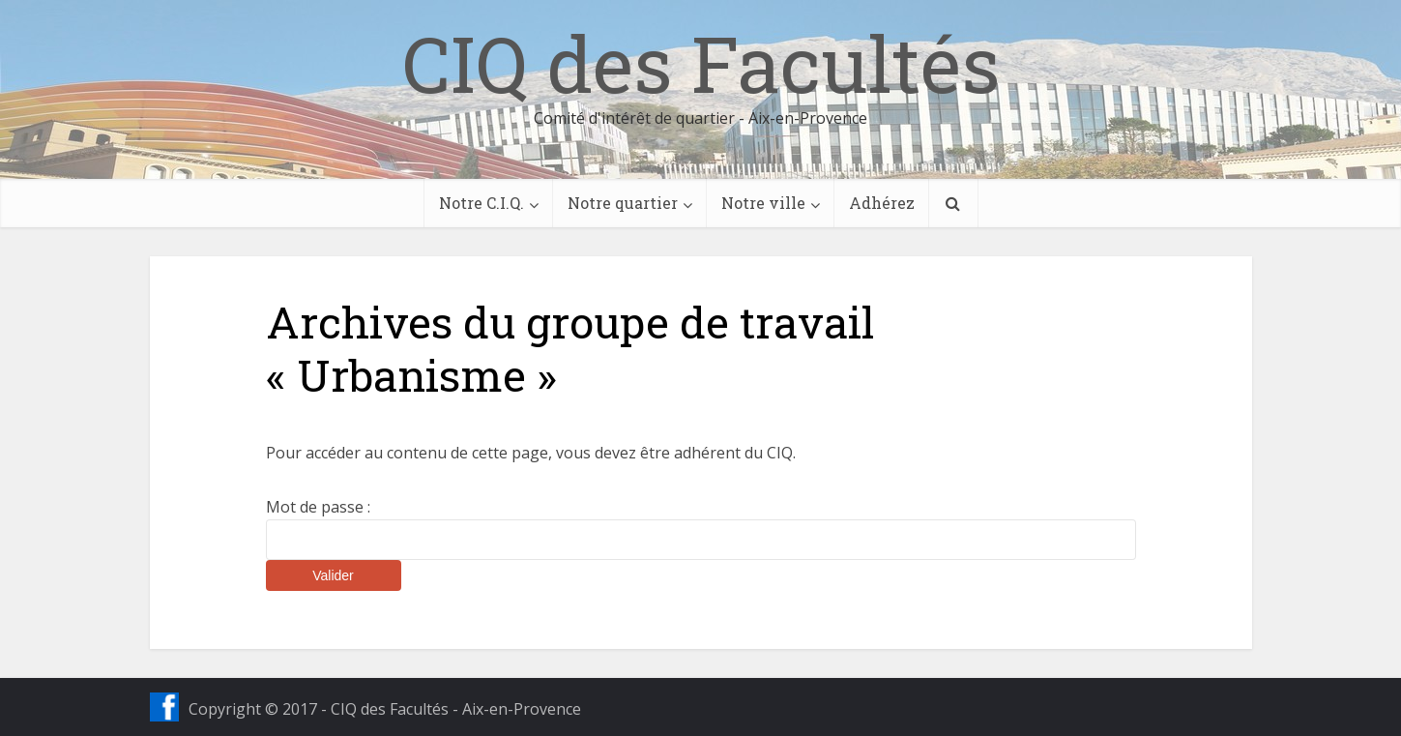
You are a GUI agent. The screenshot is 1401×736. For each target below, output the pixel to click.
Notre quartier (623, 202)
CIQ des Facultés (701, 63)
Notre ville (763, 202)
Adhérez (882, 202)
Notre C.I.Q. (481, 202)
